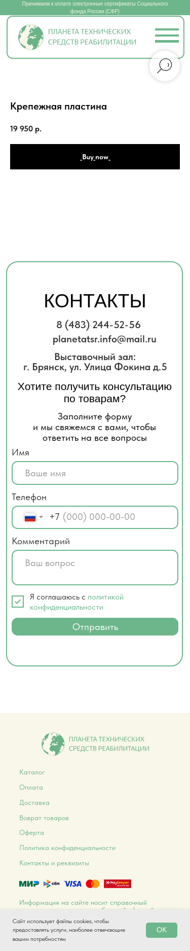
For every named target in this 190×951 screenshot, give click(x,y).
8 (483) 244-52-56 (98, 325)
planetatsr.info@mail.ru (105, 339)
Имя (20, 452)
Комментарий (41, 541)
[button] (167, 41)
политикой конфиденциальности (77, 601)
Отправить (95, 626)
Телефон (29, 497)
